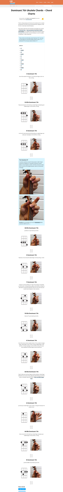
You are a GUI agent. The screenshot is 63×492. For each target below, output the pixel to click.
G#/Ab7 (22, 63)
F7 (21, 58)
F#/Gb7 (22, 60)
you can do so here (29, 19)
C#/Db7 (22, 50)
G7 (21, 62)
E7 (21, 56)
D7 (21, 52)
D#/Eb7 (22, 54)
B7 (21, 69)
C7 (21, 48)
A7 (21, 65)
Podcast (41, 2)
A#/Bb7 (22, 67)
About (48, 2)
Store (37, 2)
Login (52, 2)
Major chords (22, 489)
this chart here (22, 30)
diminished (37, 222)
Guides (45, 2)
